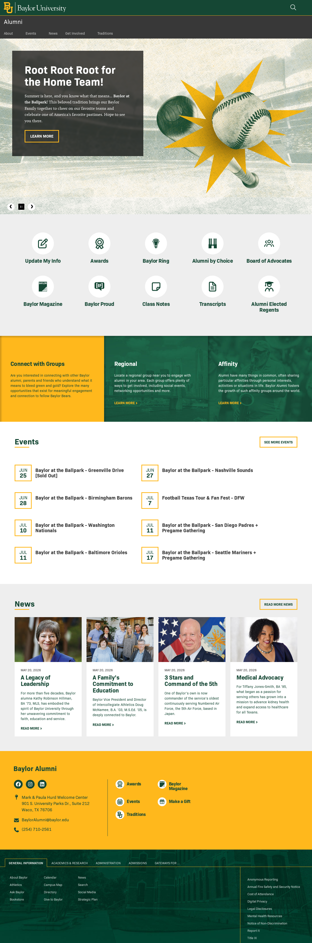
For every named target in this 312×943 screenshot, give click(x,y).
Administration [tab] (108, 830)
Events (31, 33)
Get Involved (75, 33)
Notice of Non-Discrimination (267, 890)
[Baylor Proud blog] (242, 931)
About (8, 33)
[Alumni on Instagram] (30, 752)
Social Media (87, 859)
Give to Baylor (53, 866)
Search (83, 852)
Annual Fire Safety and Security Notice (273, 854)
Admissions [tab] (138, 830)
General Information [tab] (26, 830)
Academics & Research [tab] (69, 830)
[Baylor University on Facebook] (252, 931)
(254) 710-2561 (36, 797)
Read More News (278, 571)
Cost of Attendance (260, 861)
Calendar (50, 845)
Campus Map (53, 852)
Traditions (105, 33)
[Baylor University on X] (272, 931)
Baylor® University (94, 929)
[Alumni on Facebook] (18, 752)
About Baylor (19, 845)
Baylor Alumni (35, 735)
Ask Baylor (17, 859)
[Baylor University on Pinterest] (293, 931)
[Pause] (21, 207)
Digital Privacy (257, 868)
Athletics (16, 852)
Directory (50, 859)
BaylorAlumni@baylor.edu (45, 787)
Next (31, 207)
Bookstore (17, 866)
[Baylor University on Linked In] (283, 931)
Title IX (252, 905)
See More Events (278, 442)
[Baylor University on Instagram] (262, 931)
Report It (253, 898)
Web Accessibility (259, 912)
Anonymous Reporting (262, 846)
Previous (11, 207)
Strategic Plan (88, 866)
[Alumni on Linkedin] (42, 752)
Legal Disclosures (259, 876)
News (53, 33)
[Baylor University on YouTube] (302, 931)
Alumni (13, 21)
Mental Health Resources (264, 883)
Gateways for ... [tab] (167, 830)
